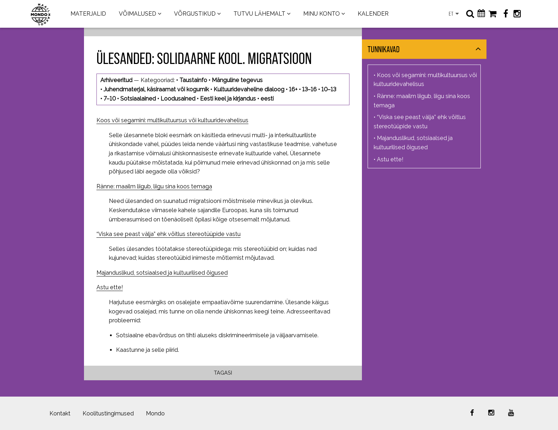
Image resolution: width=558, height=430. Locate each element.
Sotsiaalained (138, 98)
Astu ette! (109, 287)
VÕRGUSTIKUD (195, 13)
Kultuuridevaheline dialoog (249, 89)
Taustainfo (193, 80)
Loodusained (177, 98)
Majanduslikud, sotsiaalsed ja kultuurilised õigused (162, 272)
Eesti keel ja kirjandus (228, 98)
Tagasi (223, 373)
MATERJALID (88, 13)
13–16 (309, 89)
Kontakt (59, 413)
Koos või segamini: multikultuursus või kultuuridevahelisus (172, 120)
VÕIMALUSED (137, 13)
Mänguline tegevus (237, 80)
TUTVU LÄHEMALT (259, 13)
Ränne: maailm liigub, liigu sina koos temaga (154, 186)
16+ (293, 89)
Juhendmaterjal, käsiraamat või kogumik (156, 89)
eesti (267, 98)
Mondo (155, 413)
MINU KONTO (321, 13)
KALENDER (373, 13)
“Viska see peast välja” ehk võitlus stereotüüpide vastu (168, 234)
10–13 (328, 89)
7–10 (110, 98)
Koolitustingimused (108, 413)
